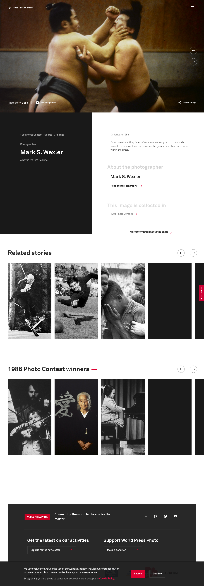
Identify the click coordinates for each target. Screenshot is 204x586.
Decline (157, 573)
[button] (181, 253)
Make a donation (116, 550)
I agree (138, 573)
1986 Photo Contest (23, 8)
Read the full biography (123, 186)
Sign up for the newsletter (45, 550)
